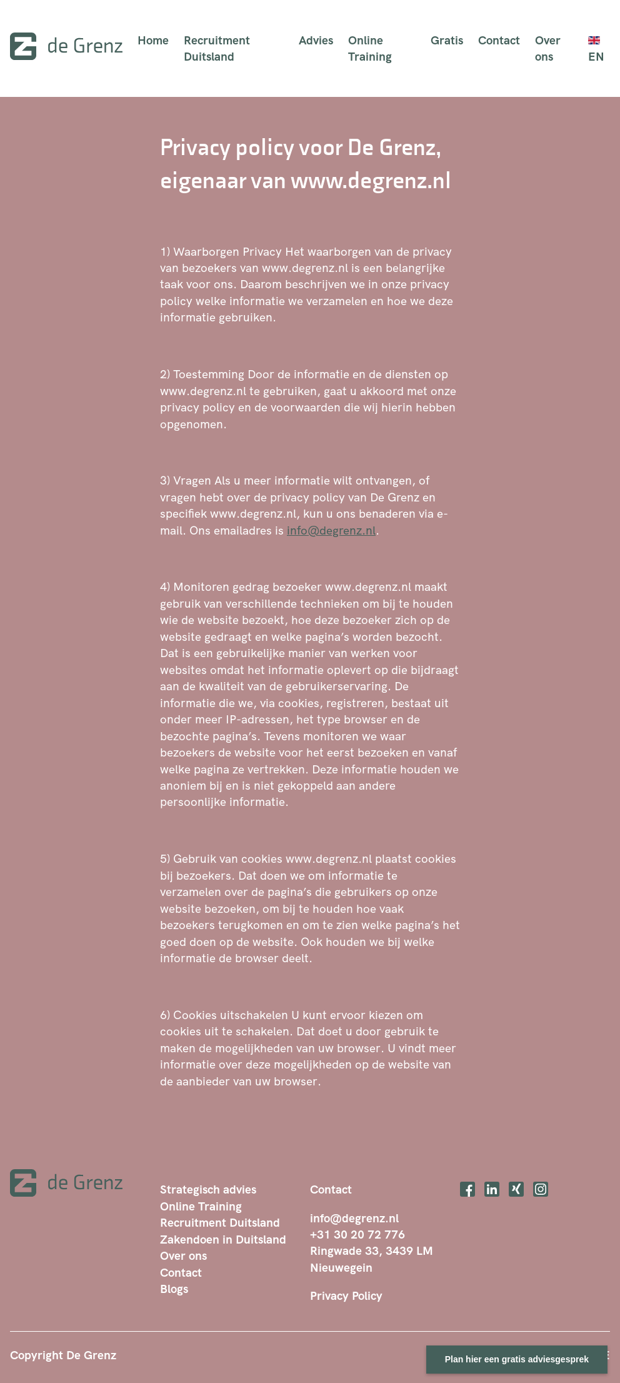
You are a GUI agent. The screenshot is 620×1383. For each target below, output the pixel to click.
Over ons (548, 48)
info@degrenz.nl (331, 530)
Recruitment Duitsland (217, 48)
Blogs (174, 1288)
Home (153, 40)
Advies (316, 40)
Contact (499, 40)
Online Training (370, 48)
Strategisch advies (208, 1189)
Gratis (447, 40)
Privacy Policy (346, 1295)
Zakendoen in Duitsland (223, 1239)
